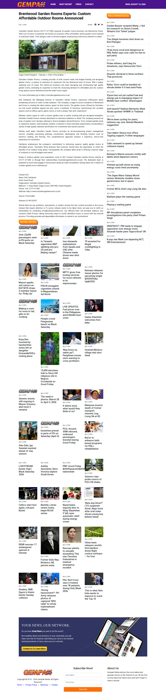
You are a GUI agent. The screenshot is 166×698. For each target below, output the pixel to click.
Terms (19, 685)
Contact (55, 685)
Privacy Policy (31, 685)
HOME (53, 4)
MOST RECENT (65, 4)
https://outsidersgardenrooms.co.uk (55, 95)
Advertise (44, 685)
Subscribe (83, 689)
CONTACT (89, 4)
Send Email (28, 180)
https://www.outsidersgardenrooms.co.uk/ (43, 191)
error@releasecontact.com (52, 211)
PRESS (78, 4)
